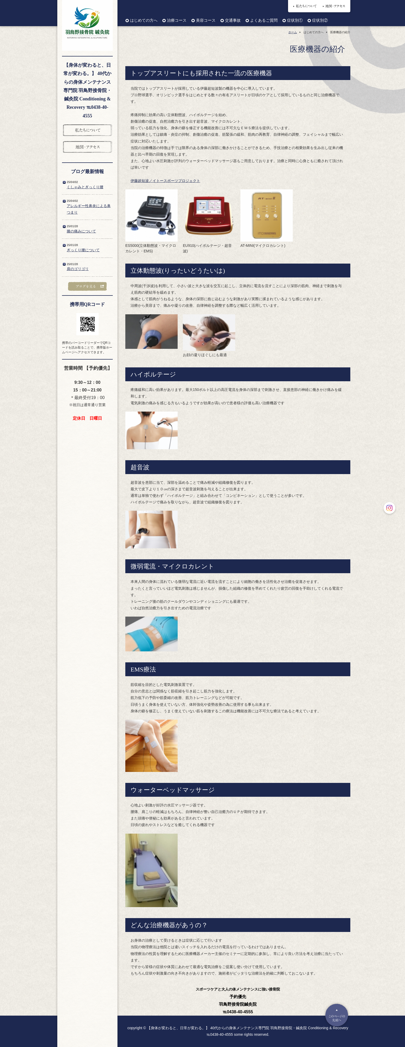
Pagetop (336, 1015)
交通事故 (233, 20)
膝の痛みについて (81, 231)
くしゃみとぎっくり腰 (85, 187)
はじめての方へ (144, 20)
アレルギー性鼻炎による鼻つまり (89, 209)
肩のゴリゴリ (78, 269)
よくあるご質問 (264, 20)
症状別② (320, 20)
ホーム (292, 32)
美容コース (206, 20)
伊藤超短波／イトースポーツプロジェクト (165, 181)
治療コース (177, 20)
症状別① (295, 20)
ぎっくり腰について (83, 250)
